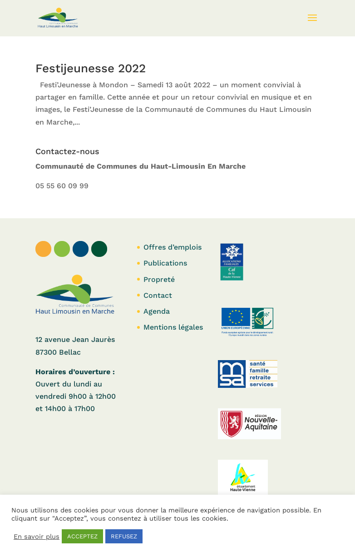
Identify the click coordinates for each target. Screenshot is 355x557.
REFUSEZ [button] (124, 536)
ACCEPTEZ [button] (82, 536)
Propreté (159, 279)
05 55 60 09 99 (62, 185)
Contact (157, 295)
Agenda (156, 311)
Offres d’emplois (172, 247)
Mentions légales (173, 327)
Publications (165, 263)
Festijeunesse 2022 (90, 68)
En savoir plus (36, 536)
